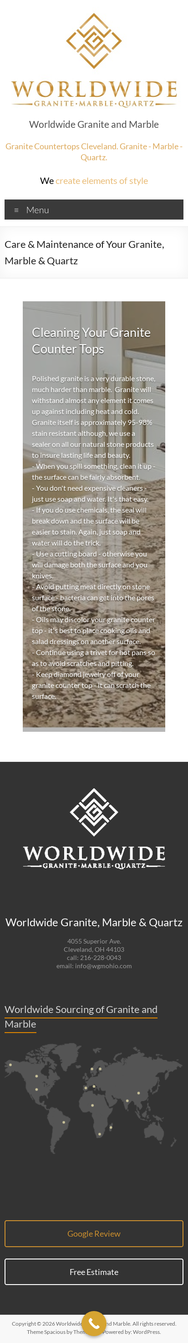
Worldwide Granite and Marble (94, 124)
